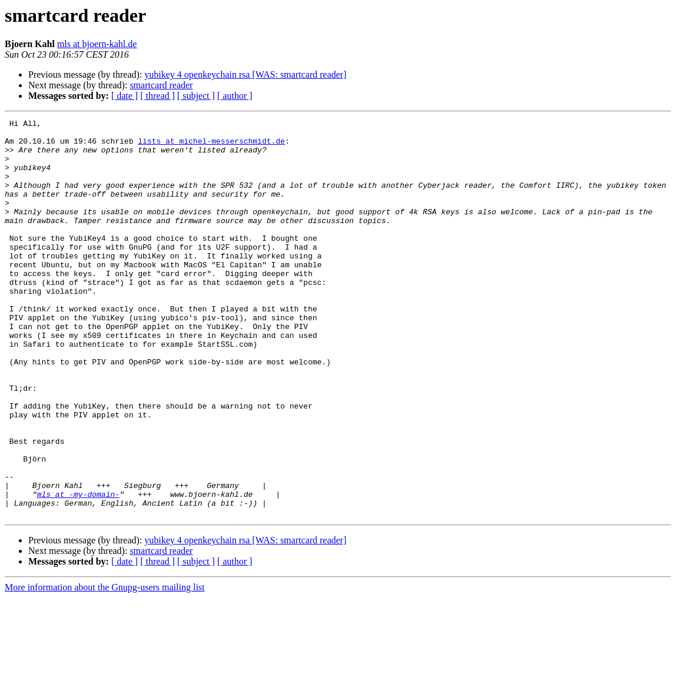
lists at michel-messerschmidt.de (211, 146)
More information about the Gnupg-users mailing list (105, 667)
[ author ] (235, 96)
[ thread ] (157, 96)
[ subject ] (196, 96)
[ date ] (124, 96)
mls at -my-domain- (78, 570)
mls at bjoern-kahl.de (97, 44)
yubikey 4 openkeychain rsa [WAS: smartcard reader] (245, 74)
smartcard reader (161, 85)
